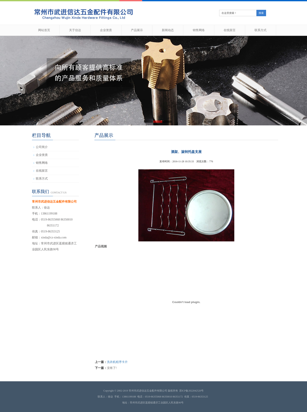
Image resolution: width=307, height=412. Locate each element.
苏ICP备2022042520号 (191, 390)
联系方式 (260, 30)
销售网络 (199, 30)
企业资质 (106, 30)
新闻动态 (168, 30)
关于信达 (75, 30)
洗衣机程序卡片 (117, 362)
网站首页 (44, 30)
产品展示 (137, 30)
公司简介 (42, 147)
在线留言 (230, 30)
